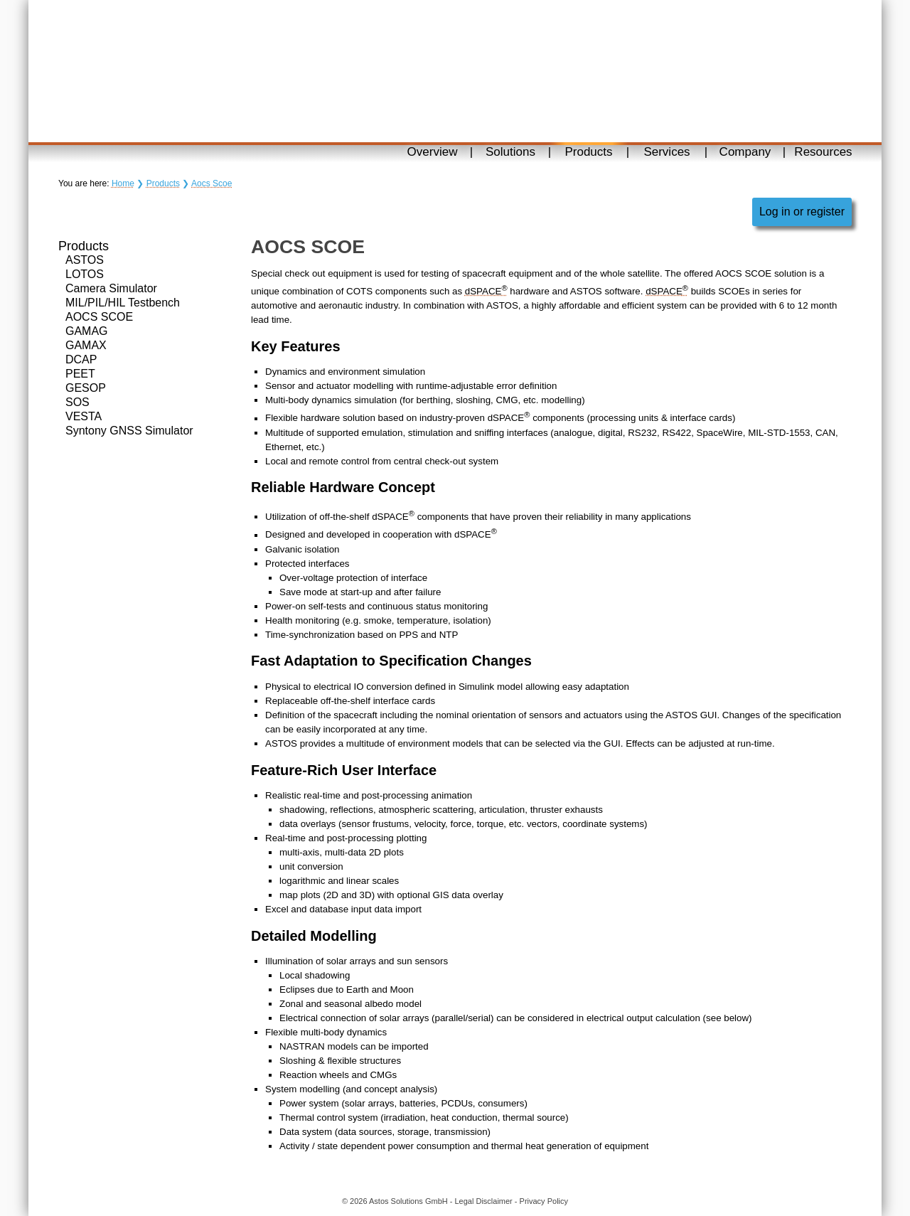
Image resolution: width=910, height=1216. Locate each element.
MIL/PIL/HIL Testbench (122, 303)
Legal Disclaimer (483, 1201)
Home (123, 183)
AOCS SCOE (99, 317)
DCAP (81, 359)
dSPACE (486, 291)
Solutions (510, 152)
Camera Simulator (111, 288)
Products (588, 152)
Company (745, 152)
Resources (823, 152)
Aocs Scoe (211, 183)
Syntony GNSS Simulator (129, 431)
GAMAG (86, 331)
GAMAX (86, 345)
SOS (77, 402)
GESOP (85, 388)
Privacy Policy (544, 1201)
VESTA (83, 416)
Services (666, 152)
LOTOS (84, 274)
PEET (80, 374)
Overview (432, 152)
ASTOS (84, 260)
